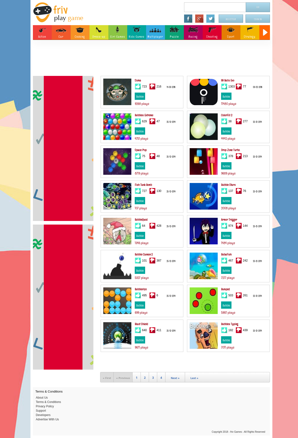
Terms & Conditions (48, 402)
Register (231, 19)
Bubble (140, 97)
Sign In (258, 19)
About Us (42, 397)
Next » (175, 378)
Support (41, 410)
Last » (194, 378)
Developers (43, 415)
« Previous (123, 378)
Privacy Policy (45, 406)
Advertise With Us (47, 419)
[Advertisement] (151, 59)
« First (107, 378)
